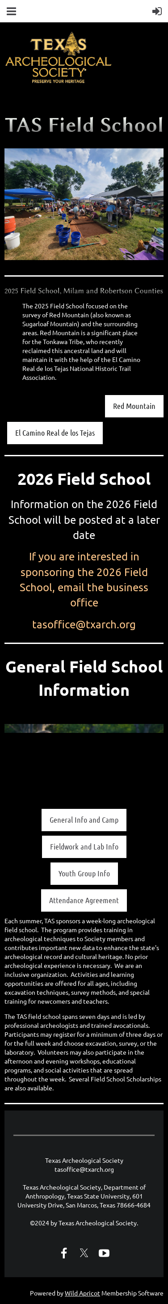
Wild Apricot (82, 1293)
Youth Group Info (84, 873)
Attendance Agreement (84, 900)
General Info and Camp (84, 819)
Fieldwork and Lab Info (84, 846)
